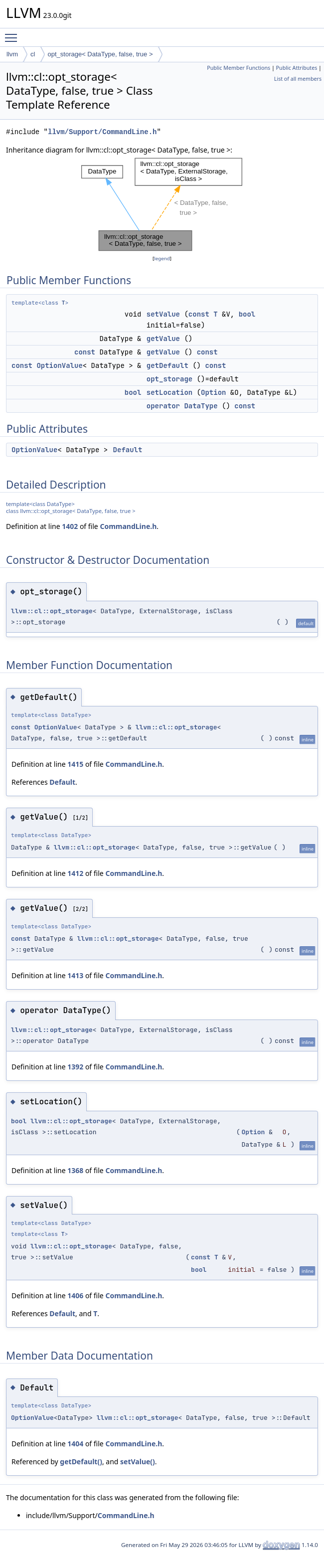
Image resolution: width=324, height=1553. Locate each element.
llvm (12, 54)
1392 (75, 1066)
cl (32, 54)
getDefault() (81, 1461)
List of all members (298, 78)
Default (128, 449)
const (198, 314)
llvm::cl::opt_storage (52, 611)
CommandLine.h (128, 526)
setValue (163, 314)
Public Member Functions (238, 67)
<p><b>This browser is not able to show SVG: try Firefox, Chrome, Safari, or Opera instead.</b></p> (162, 204)
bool (247, 314)
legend (162, 258)
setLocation (169, 392)
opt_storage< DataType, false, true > (100, 54)
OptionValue (59, 365)
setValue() (137, 1461)
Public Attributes (297, 67)
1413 (75, 975)
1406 (75, 1295)
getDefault (167, 365)
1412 (75, 873)
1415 (75, 764)
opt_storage (169, 378)
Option (213, 392)
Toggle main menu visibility (13, 33)
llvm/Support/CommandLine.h (102, 132)
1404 (75, 1443)
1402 (70, 526)
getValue (163, 338)
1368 (75, 1170)
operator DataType (182, 405)
